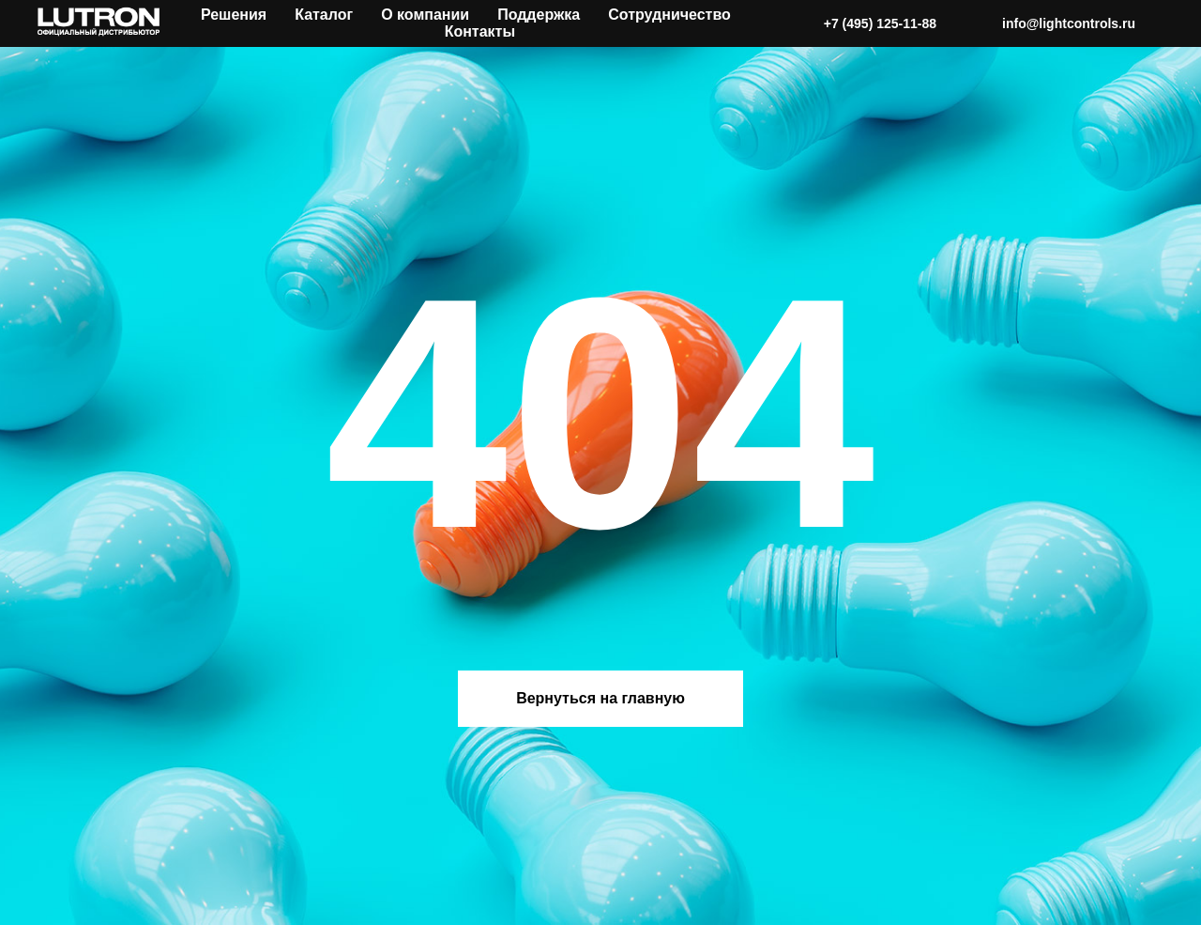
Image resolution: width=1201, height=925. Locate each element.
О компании (425, 15)
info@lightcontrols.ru (1068, 23)
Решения (233, 15)
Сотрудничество (669, 15)
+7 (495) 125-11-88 (880, 23)
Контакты (480, 31)
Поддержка (538, 15)
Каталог (324, 15)
